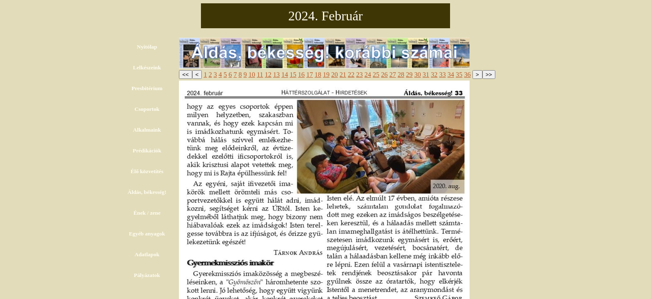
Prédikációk (147, 150)
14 (284, 74)
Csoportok (147, 109)
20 (334, 74)
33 (442, 74)
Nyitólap (147, 47)
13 (276, 74)
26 (384, 74)
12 (268, 74)
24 (368, 74)
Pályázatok (147, 275)
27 (392, 74)
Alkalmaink (147, 130)
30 (417, 74)
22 (351, 74)
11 (260, 74)
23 (359, 74)
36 (467, 74)
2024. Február (325, 15)
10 (251, 74)
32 (434, 74)
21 (343, 74)
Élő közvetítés (147, 171)
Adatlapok (147, 254)
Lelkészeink (147, 67)
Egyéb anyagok (147, 233)
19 (326, 74)
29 (409, 74)
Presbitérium (147, 88)
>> (489, 74)
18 (318, 74)
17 (309, 74)
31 (426, 74)
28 (401, 74)
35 (459, 74)
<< (185, 74)
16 (301, 74)
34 (451, 74)
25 (376, 74)
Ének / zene (146, 213)
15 (293, 74)
